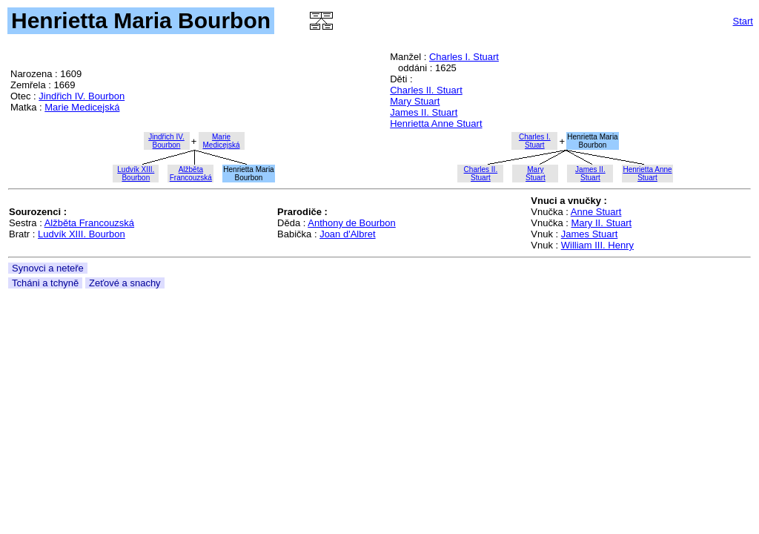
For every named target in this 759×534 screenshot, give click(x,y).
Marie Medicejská (81, 107)
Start (743, 21)
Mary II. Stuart (601, 222)
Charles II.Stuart (481, 173)
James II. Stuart (423, 112)
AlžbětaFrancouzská (191, 173)
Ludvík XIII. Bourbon (81, 234)
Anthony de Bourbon (352, 222)
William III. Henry (597, 245)
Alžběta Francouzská (89, 222)
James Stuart (589, 234)
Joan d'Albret (347, 234)
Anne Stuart (596, 211)
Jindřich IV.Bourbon (166, 141)
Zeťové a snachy (125, 283)
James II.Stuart (590, 173)
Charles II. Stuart (426, 90)
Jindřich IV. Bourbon (82, 96)
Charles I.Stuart (535, 141)
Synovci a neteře (48, 268)
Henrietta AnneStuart (647, 173)
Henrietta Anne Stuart (436, 123)
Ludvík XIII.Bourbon (135, 173)
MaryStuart (536, 173)
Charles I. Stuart (464, 56)
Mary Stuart (415, 101)
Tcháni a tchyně (45, 283)
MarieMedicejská (220, 141)
